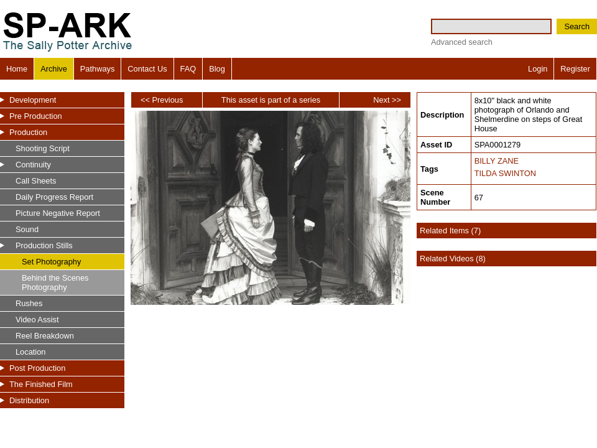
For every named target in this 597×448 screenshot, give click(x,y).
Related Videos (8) (453, 258)
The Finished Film (41, 384)
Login (537, 68)
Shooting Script (43, 148)
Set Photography (51, 261)
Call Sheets (36, 180)
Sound (27, 229)
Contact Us (147, 68)
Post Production (37, 368)
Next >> (387, 100)
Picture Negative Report (58, 213)
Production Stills (44, 245)
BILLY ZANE (496, 161)
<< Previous (162, 100)
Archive (53, 68)
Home (16, 68)
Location (30, 352)
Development (32, 100)
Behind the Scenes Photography (55, 282)
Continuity (33, 164)
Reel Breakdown (45, 335)
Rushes (29, 303)
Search (577, 26)
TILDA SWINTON (505, 173)
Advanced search (462, 42)
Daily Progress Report (54, 197)
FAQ (188, 68)
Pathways (97, 68)
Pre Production (35, 116)
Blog (217, 68)
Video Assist (37, 319)
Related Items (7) (450, 230)
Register (575, 68)
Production (28, 132)
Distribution (29, 400)
